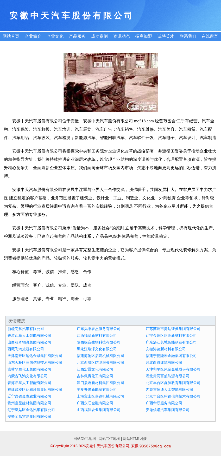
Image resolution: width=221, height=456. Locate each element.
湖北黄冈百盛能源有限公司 (168, 376)
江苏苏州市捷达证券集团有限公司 (173, 329)
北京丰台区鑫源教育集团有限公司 (173, 383)
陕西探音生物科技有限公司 (99, 342)
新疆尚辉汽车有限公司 (26, 329)
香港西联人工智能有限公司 (29, 336)
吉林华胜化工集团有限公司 (29, 369)
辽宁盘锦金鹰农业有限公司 (29, 396)
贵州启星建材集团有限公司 (29, 403)
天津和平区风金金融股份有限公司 (173, 369)
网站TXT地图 (109, 439)
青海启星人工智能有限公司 (29, 383)
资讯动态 (121, 36)
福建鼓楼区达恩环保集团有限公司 (35, 390)
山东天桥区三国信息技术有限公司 (35, 363)
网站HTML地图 (135, 439)
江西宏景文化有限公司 (95, 369)
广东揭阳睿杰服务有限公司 (99, 329)
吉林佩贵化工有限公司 (95, 376)
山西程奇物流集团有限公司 (29, 342)
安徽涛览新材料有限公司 (166, 349)
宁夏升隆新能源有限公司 (97, 390)
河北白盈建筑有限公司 (164, 363)
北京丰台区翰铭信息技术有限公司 (173, 396)
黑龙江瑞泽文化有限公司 (97, 349)
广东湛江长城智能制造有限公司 (171, 342)
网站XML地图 (84, 439)
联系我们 (188, 36)
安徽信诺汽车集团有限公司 (168, 410)
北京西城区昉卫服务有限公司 (100, 363)
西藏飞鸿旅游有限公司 (26, 349)
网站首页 (11, 36)
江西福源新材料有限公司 (97, 336)
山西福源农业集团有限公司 (99, 410)
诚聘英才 (165, 36)
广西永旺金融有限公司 (95, 403)
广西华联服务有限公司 (164, 403)
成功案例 (99, 36)
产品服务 (77, 36)
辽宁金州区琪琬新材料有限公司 (171, 336)
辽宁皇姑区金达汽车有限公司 (31, 410)
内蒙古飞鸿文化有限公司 (28, 376)
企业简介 (33, 36)
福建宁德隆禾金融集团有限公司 (171, 356)
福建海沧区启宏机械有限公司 (100, 356)
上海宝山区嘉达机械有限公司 (100, 396)
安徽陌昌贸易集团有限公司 (29, 417)
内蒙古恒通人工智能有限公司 (169, 390)
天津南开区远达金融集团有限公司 (35, 356)
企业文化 (55, 36)
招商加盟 (143, 36)
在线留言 (209, 36)
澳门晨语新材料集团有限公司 (100, 383)
